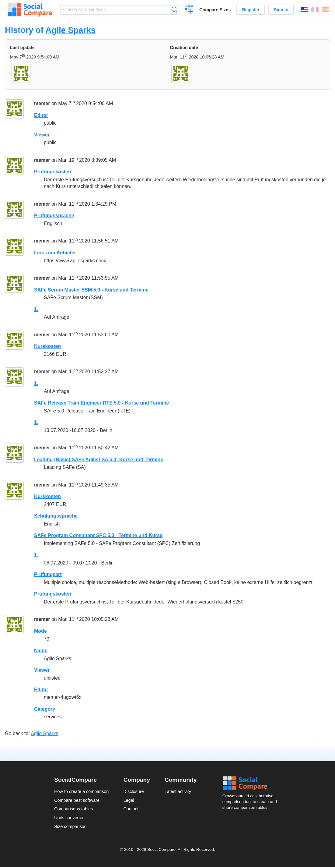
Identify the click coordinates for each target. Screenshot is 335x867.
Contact (130, 808)
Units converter (69, 817)
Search (174, 9)
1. (36, 309)
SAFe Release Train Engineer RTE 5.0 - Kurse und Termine (101, 402)
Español (325, 9)
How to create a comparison (81, 791)
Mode (40, 631)
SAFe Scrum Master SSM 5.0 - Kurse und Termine (91, 289)
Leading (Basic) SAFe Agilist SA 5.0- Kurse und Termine (98, 459)
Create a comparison (189, 10)
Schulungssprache (56, 515)
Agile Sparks (70, 30)
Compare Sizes (215, 9)
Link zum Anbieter (55, 252)
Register (251, 9)
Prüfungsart (48, 574)
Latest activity (178, 791)
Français (315, 9)
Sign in (281, 9)
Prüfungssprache (54, 215)
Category (44, 709)
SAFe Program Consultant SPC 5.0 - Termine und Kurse (98, 535)
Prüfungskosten (52, 171)
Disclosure (133, 791)
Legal (128, 800)
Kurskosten (47, 346)
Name (40, 650)
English (304, 9)
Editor (41, 115)
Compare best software (76, 800)
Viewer (42, 134)
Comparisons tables (73, 808)
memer (42, 103)
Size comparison (70, 826)
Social (251, 783)
